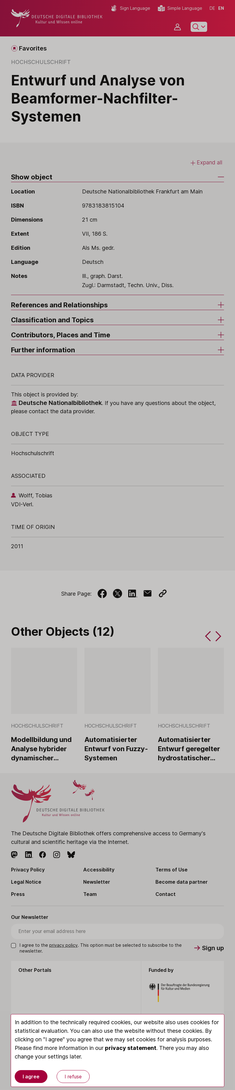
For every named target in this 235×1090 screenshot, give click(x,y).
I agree (31, 1076)
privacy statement (130, 1048)
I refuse (73, 1076)
